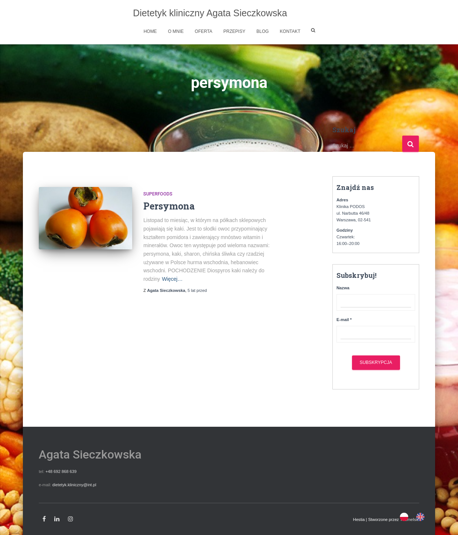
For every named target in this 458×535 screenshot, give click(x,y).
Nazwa (342, 288)
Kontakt (290, 31)
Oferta (203, 31)
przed (197, 290)
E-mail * (344, 319)
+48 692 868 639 (60, 471)
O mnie (176, 31)
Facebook (44, 519)
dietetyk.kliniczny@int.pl (74, 485)
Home (150, 31)
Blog (262, 31)
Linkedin (57, 519)
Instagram (70, 519)
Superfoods (157, 194)
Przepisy (234, 31)
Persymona (169, 206)
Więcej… (172, 279)
